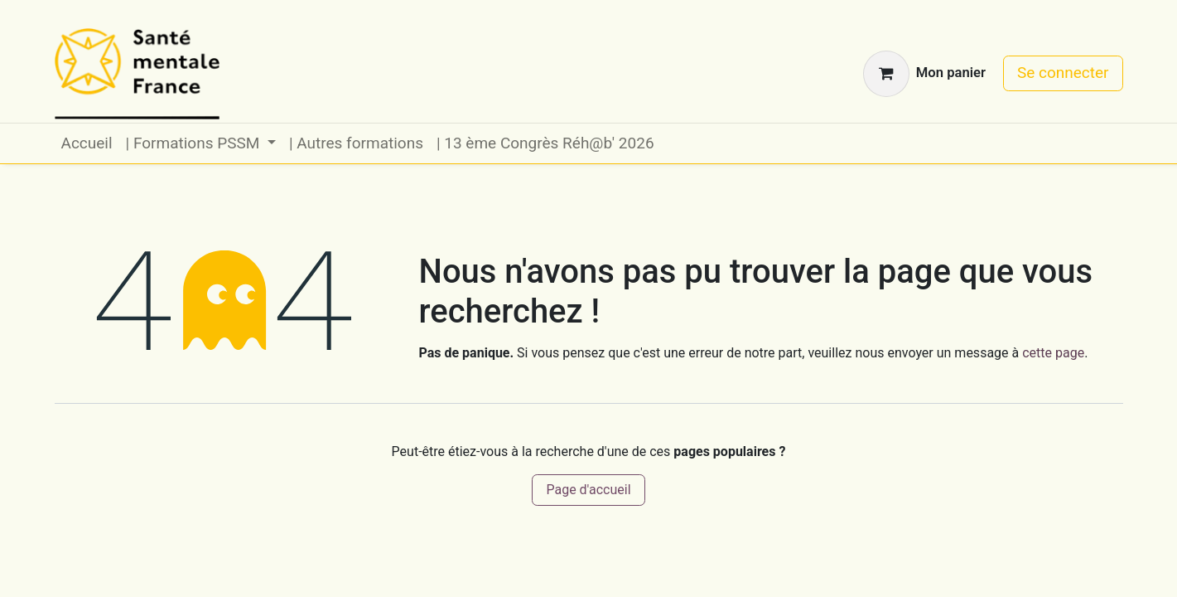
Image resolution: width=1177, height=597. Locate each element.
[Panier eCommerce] (924, 74)
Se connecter (1063, 72)
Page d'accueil (588, 490)
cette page (1053, 353)
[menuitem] (87, 144)
